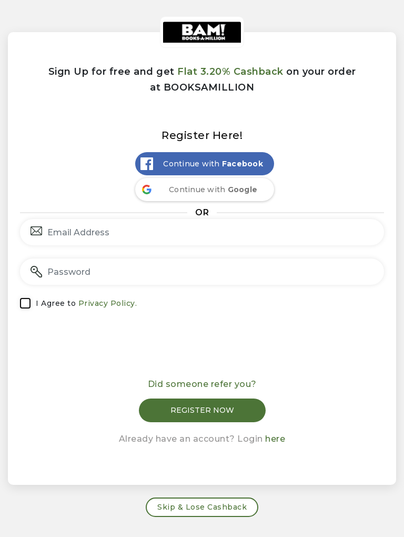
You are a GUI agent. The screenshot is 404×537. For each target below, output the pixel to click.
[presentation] (202, 346)
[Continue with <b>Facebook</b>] (205, 163)
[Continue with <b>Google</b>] (205, 189)
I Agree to (86, 303)
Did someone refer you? (202, 384)
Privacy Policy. (107, 303)
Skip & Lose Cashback (202, 507)
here (275, 439)
